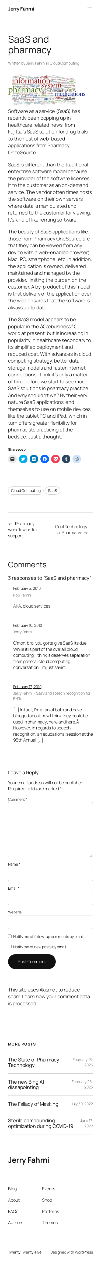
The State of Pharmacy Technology (33, 1062)
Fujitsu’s (17, 131)
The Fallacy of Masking (33, 1104)
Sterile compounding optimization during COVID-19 (40, 1123)
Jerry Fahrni (21, 8)
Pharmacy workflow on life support (23, 530)
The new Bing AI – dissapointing (27, 1084)
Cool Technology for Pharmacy (71, 530)
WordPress (84, 1252)
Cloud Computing (64, 63)
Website (15, 911)
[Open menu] (89, 9)
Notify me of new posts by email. (40, 946)
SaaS (52, 490)
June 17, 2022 (86, 1123)
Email (13, 888)
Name (14, 864)
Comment (17, 799)
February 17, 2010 (27, 686)
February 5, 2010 (26, 588)
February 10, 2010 (27, 625)
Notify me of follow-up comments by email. (48, 936)
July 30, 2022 (82, 1103)
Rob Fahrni (22, 595)
